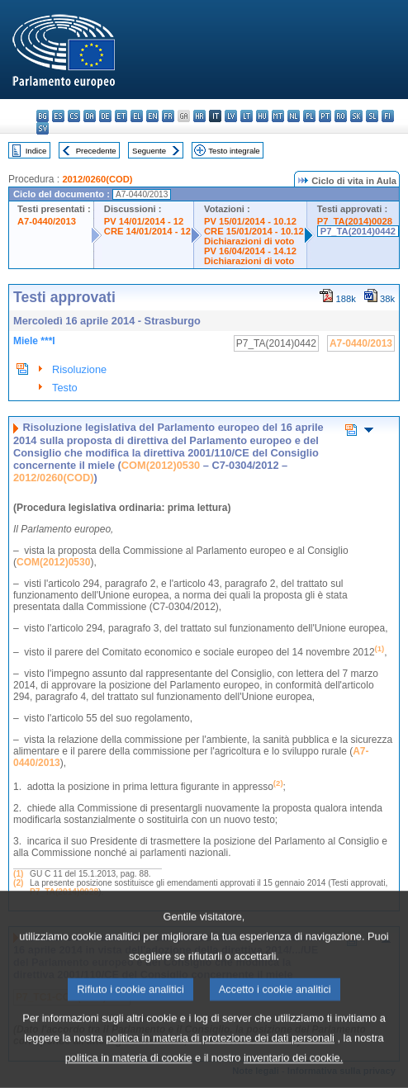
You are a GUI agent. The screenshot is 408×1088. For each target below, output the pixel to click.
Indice (36, 150)
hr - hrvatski (199, 116)
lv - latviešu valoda (231, 116)
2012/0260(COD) (97, 179)
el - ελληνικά (136, 116)
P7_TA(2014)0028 (354, 221)
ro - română (340, 116)
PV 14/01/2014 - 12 (143, 221)
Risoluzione (79, 369)
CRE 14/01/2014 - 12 (147, 231)
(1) (18, 873)
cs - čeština (74, 116)
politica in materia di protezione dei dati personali (220, 1066)
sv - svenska (42, 128)
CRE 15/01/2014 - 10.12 (254, 231)
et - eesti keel (121, 116)
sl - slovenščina (372, 116)
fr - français (168, 116)
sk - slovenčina (356, 116)
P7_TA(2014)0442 (358, 231)
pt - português (325, 116)
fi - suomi (388, 116)
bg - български (42, 116)
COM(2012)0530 (160, 465)
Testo (65, 387)
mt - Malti (278, 116)
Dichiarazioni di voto (249, 241)
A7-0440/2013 (46, 221)
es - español (58, 116)
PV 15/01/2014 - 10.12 (250, 221)
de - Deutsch (105, 116)
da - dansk (89, 116)
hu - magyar (262, 116)
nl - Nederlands (293, 116)
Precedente (96, 150)
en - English (152, 116)
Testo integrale (233, 150)
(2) (18, 882)
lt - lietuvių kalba (246, 116)
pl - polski (309, 116)
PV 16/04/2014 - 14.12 (250, 251)
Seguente (149, 150)
